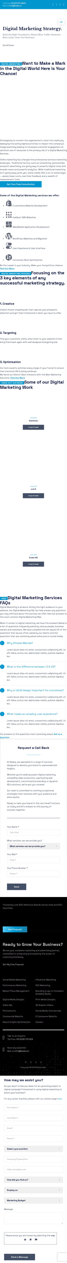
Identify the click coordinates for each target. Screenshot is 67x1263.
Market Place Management (16, 991)
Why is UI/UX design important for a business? (35, 690)
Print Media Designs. (46, 999)
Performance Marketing (14, 985)
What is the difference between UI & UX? (31, 666)
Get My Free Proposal (13, 964)
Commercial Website (13, 1016)
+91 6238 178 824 (24, 1039)
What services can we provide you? (24, 840)
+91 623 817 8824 (18, 3)
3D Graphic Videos (44, 1005)
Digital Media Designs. (14, 999)
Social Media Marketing (14, 979)
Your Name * (13, 827)
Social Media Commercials (48, 1010)
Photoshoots (9, 1010)
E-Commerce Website (46, 1016)
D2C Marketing (43, 985)
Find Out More (7, 268)
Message (8, 1209)
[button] (33, 643)
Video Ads (7, 1005)
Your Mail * (12, 854)
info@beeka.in (15, 6)
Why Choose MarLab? (20, 643)
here (59, 1098)
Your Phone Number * (17, 868)
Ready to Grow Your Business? (33, 944)
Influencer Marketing (46, 979)
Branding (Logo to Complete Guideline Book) (50, 992)
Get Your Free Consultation (21, 184)
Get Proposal (15, 929)
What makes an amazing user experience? (32, 713)
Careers (39, 1022)
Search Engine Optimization (16, 1022)
